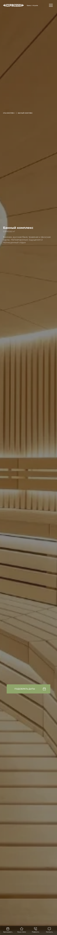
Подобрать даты (24, 689)
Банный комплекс (25, 113)
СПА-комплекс (9, 113)
